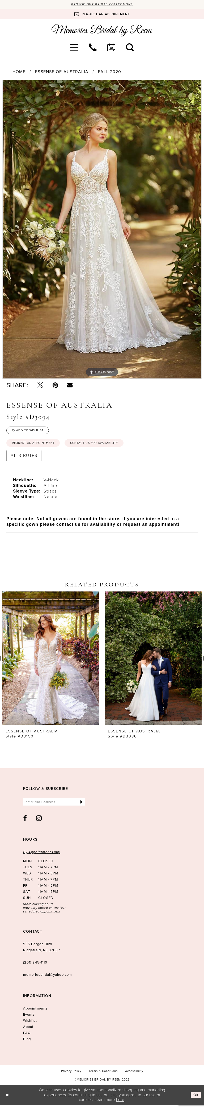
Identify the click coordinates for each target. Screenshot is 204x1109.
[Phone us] (92, 48)
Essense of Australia (61, 72)
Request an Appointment (36, 445)
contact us (68, 527)
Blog (27, 1042)
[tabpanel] (102, 230)
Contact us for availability (104, 445)
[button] (74, 48)
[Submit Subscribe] (81, 805)
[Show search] (130, 48)
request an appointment (150, 527)
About (28, 1030)
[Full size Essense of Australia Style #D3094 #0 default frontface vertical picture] (102, 230)
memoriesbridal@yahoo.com (47, 978)
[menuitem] (74, 48)
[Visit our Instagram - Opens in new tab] (39, 822)
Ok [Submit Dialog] (195, 1099)
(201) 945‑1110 (35, 966)
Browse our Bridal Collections (102, 4)
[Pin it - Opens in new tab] (55, 385)
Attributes (24, 459)
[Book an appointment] (102, 14)
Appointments (35, 1012)
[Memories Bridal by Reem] (102, 31)
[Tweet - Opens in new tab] (40, 385)
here (120, 1104)
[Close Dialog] (7, 1098)
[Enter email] (54, 805)
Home (19, 72)
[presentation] (50, 661)
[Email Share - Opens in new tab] (70, 385)
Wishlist (30, 1024)
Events (29, 1018)
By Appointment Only (41, 855)
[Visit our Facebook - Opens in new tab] (25, 822)
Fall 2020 (109, 72)
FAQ (27, 1036)
